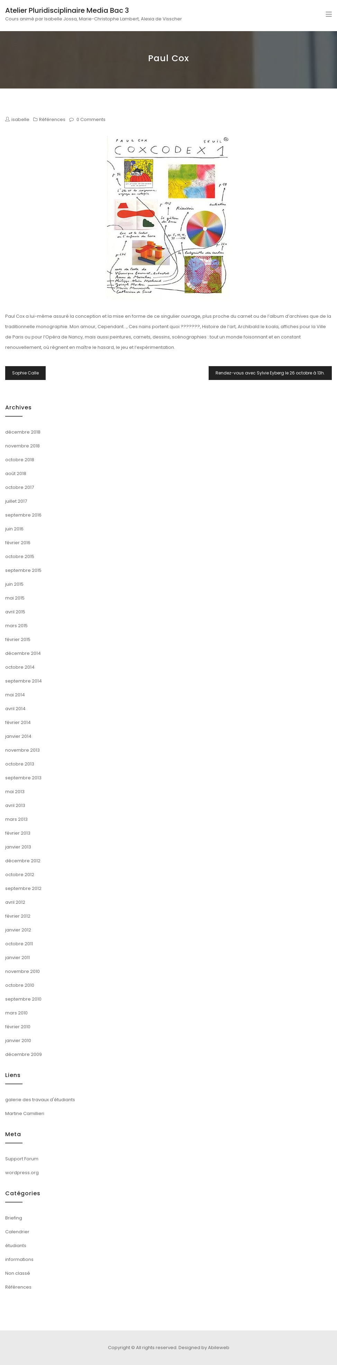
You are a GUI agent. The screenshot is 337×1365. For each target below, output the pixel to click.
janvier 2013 (18, 847)
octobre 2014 (20, 667)
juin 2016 (14, 529)
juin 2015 (14, 584)
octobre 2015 (19, 556)
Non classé (17, 1273)
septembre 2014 (23, 681)
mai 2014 (15, 694)
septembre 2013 (23, 777)
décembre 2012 (22, 860)
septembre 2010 (23, 999)
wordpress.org (22, 1172)
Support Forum (21, 1158)
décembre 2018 (22, 432)
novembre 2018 (22, 446)
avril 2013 (15, 805)
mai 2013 (15, 791)
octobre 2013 (19, 764)
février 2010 (17, 1026)
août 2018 (15, 473)
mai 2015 (15, 598)
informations (19, 1259)
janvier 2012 (18, 930)
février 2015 (17, 639)
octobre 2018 (19, 459)
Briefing (13, 1218)
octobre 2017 (19, 487)
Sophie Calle (25, 373)
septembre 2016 (23, 515)
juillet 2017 (16, 501)
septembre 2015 (23, 570)
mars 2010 (16, 1013)
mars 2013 (16, 819)
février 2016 (17, 542)
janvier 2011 (17, 957)
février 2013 (17, 833)
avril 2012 (15, 902)
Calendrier (17, 1231)
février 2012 (17, 916)
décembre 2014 (23, 653)
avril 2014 (15, 708)
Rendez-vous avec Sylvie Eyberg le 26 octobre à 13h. (270, 373)
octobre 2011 (19, 943)
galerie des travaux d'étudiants (40, 1099)
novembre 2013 (22, 750)
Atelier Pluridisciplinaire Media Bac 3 (67, 10)
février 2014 (18, 722)
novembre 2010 (22, 971)
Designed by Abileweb (204, 1347)
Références (52, 119)
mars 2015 (16, 625)
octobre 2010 (19, 985)
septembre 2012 (23, 888)
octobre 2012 (19, 874)
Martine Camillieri (24, 1113)
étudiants (15, 1245)
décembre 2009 (23, 1054)
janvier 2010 (18, 1040)
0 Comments (91, 119)
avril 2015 (15, 612)
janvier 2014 (18, 736)
